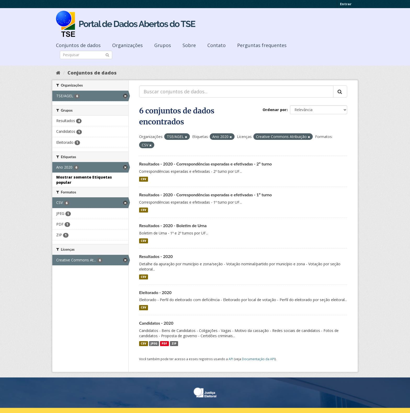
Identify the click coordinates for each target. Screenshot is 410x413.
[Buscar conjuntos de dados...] (236, 91)
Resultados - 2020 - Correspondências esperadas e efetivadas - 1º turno (205, 194)
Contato (216, 45)
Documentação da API (258, 359)
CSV (143, 179)
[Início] (58, 73)
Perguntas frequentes (262, 45)
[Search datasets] (86, 55)
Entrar (345, 4)
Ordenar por (275, 109)
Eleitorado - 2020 (155, 292)
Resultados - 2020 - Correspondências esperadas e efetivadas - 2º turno (205, 163)
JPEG (154, 343)
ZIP (174, 343)
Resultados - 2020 (156, 256)
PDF (164, 343)
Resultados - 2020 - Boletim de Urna (173, 225)
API (231, 359)
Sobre (189, 45)
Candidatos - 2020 (156, 322)
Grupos (162, 45)
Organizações (127, 45)
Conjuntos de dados (78, 45)
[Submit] (107, 54)
